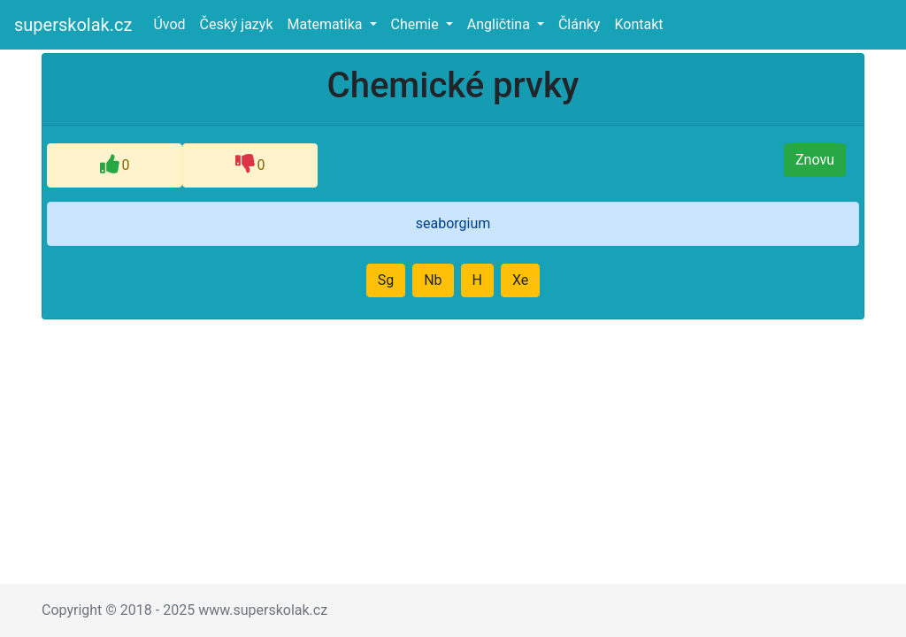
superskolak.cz (73, 24)
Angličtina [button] (500, 24)
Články (579, 24)
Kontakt (638, 24)
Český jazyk (236, 24)
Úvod (172, 23)
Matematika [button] (326, 24)
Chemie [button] (416, 24)
